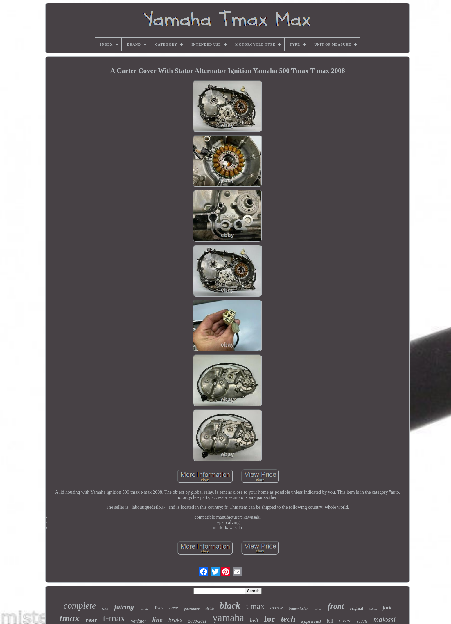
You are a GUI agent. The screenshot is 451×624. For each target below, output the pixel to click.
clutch (209, 609)
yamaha (228, 617)
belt (254, 620)
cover (345, 620)
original (356, 608)
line (157, 619)
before (373, 609)
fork (386, 608)
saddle (362, 621)
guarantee (192, 608)
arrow (276, 608)
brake (175, 619)
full (330, 620)
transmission (299, 608)
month (144, 609)
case (173, 608)
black (230, 605)
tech (288, 618)
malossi (384, 619)
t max (255, 606)
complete (80, 605)
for (269, 618)
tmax (70, 618)
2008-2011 (197, 621)
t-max (114, 618)
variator (138, 620)
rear (91, 619)
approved (311, 621)
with (105, 609)
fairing (124, 607)
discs (158, 608)
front (336, 606)
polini (318, 609)
